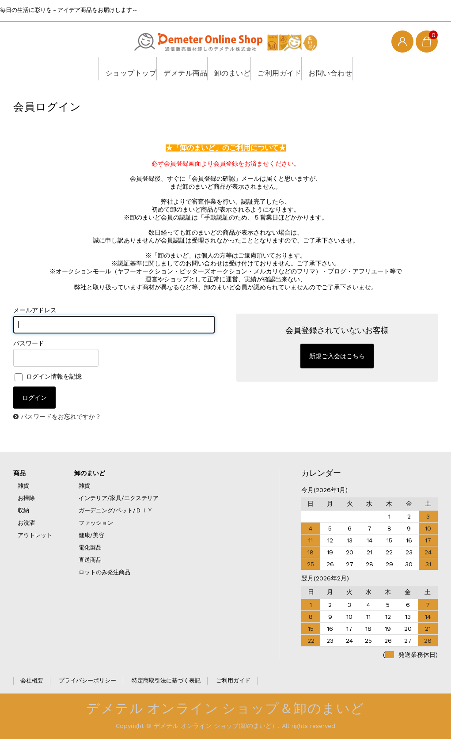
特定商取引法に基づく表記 (166, 680)
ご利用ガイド (280, 68)
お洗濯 (26, 522)
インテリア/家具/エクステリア (119, 498)
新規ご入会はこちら (337, 356)
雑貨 (23, 485)
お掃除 (26, 498)
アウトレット (35, 535)
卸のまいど (229, 68)
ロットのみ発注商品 (104, 572)
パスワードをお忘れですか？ (61, 416)
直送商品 (90, 560)
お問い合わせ (334, 68)
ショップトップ (120, 68)
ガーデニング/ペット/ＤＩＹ (116, 510)
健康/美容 (91, 535)
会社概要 (31, 680)
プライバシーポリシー (87, 680)
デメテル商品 (178, 68)
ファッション (96, 522)
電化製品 (90, 547)
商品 (19, 473)
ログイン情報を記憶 (48, 376)
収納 (23, 510)
